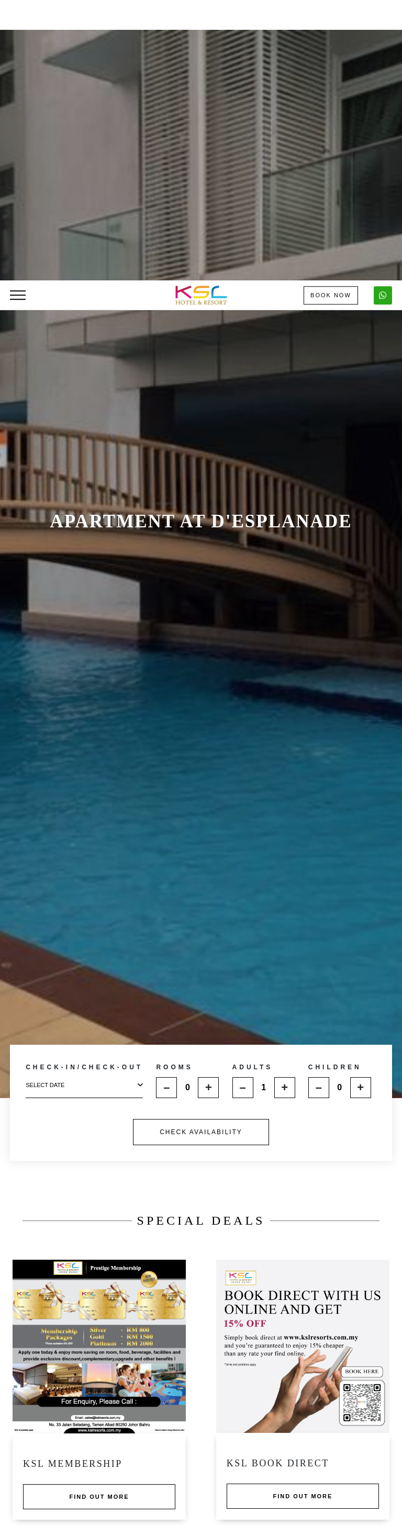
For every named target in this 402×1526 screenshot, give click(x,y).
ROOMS (174, 767)
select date (84, 785)
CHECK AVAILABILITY (201, 831)
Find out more (99, 1196)
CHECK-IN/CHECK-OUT (84, 767)
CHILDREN (335, 767)
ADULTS (252, 767)
